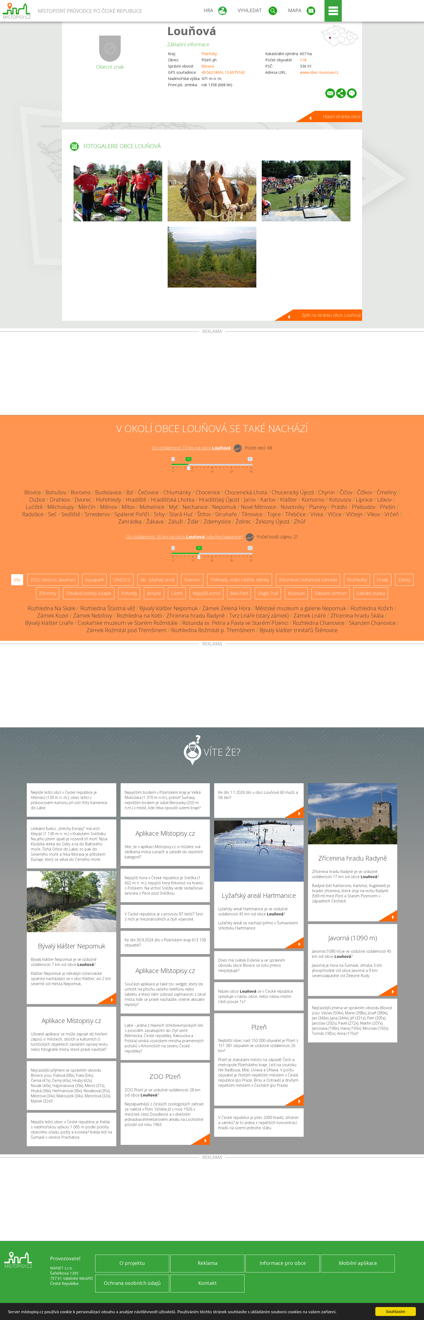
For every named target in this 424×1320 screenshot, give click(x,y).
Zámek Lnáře (309, 615)
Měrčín (86, 507)
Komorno (313, 499)
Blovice (207, 66)
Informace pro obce (283, 1263)
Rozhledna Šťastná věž (107, 608)
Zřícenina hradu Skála (357, 615)
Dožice (37, 499)
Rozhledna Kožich (372, 608)
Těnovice (252, 514)
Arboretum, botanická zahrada (308, 580)
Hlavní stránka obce (342, 116)
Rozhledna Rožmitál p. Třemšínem (213, 630)
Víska (316, 514)
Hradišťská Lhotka (172, 499)
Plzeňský (209, 53)
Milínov (108, 507)
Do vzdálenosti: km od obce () (184, 537)
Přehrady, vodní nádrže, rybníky (239, 580)
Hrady (382, 580)
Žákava (155, 521)
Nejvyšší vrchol (206, 593)
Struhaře (226, 514)
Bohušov (55, 492)
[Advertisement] (212, 374)
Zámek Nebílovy (92, 615)
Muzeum (296, 593)
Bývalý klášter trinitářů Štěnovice (299, 630)
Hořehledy (108, 499)
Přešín (387, 507)
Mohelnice (152, 507)
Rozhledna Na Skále (52, 608)
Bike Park (239, 593)
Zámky (404, 580)
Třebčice (295, 514)
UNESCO (122, 580)
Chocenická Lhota (246, 492)
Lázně (177, 593)
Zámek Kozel (52, 615)
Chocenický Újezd (293, 492)
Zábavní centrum (330, 593)
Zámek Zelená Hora (226, 608)
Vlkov (373, 514)
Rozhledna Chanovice (319, 622)
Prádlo (339, 507)
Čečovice (148, 492)
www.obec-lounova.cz (319, 72)
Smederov (97, 514)
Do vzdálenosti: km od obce (191, 448)
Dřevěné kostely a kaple (88, 593)
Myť (173, 507)
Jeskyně (154, 593)
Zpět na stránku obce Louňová (331, 315)
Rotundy (129, 593)
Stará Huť (181, 514)
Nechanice (195, 507)
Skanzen (192, 580)
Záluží (175, 521)
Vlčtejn (354, 514)
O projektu (132, 1263)
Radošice (33, 514)
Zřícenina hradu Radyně (195, 615)
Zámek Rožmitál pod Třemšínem (127, 630)
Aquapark (94, 580)
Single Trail (268, 593)
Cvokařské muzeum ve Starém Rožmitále (128, 622)
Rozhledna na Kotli (139, 615)
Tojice (274, 514)
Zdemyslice (217, 521)
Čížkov (364, 492)
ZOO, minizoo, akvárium (52, 580)
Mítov (128, 507)
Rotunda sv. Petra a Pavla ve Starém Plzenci (235, 622)
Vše (17, 580)
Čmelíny (386, 492)
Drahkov (60, 499)
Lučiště (34, 507)
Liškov (384, 499)
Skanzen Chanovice (372, 622)
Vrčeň (392, 514)
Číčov (346, 492)
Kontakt (207, 1283)
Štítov (204, 514)
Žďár (193, 521)
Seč (52, 514)
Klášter (288, 499)
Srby (159, 514)
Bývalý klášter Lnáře (49, 622)
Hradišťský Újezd (219, 499)
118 (303, 59)
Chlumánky (177, 492)
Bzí (129, 492)
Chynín (326, 492)
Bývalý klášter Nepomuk (169, 608)
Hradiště (136, 499)
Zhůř (300, 521)
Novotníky (292, 507)
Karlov (268, 499)
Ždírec (243, 521)
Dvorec (83, 499)
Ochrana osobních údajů (132, 1283)
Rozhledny (357, 580)
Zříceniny (47, 593)
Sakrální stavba (370, 593)
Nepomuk (224, 507)
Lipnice (364, 499)
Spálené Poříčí (131, 514)
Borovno (81, 492)
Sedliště (70, 514)
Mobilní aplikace (358, 1263)
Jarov (250, 499)
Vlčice (335, 514)
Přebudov (363, 507)
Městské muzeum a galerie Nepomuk (300, 608)
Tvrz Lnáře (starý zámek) (259, 615)
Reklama (207, 1263)
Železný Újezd (272, 521)
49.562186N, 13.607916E (223, 72)
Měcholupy (60, 507)
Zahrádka (130, 521)
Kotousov (340, 499)
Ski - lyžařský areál (157, 580)
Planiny (318, 507)
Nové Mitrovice (258, 507)
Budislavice (108, 492)
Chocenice (208, 492)
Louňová (191, 30)
